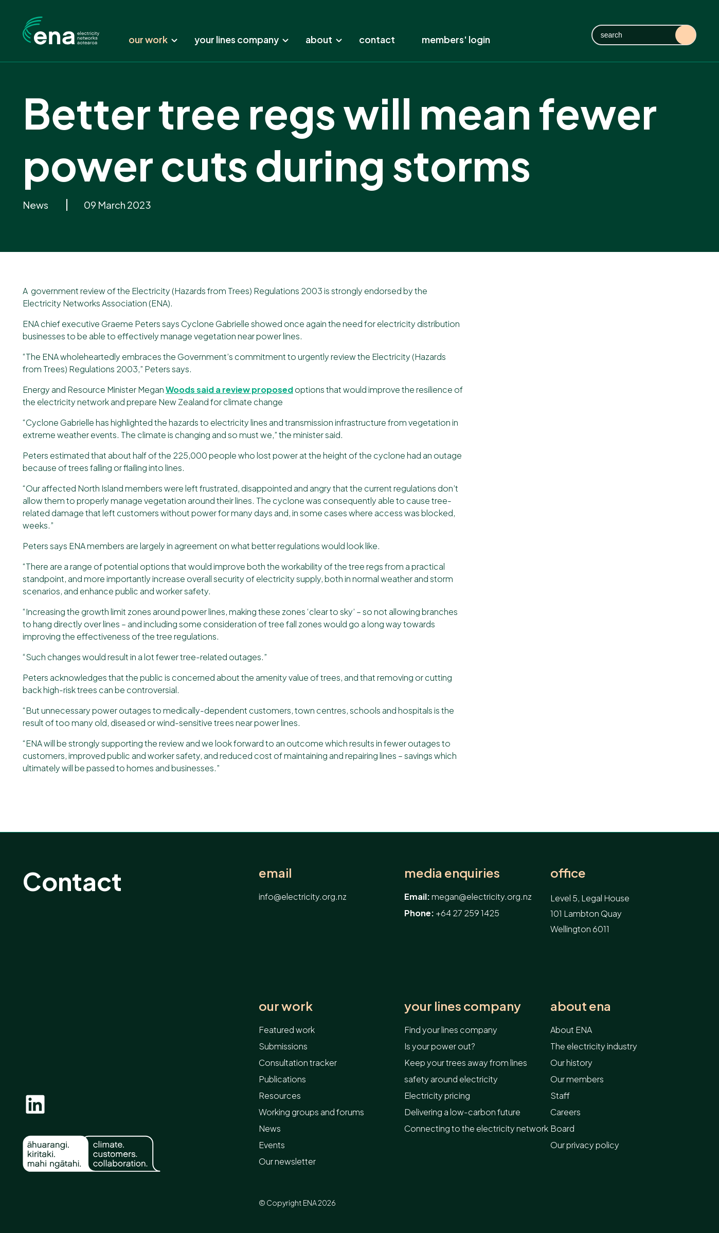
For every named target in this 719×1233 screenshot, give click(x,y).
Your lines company (241, 39)
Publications (282, 1079)
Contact (377, 39)
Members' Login (456, 39)
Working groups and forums (311, 1112)
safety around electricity (451, 1079)
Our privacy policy (584, 1144)
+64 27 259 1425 (467, 913)
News (36, 205)
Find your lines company (450, 1029)
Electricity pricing (437, 1095)
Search (685, 35)
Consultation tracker (298, 1062)
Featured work (287, 1029)
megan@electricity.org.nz (482, 896)
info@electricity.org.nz (303, 896)
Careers (565, 1112)
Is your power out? (439, 1046)
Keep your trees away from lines (465, 1062)
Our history (571, 1062)
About (324, 39)
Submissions (283, 1046)
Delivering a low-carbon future (462, 1112)
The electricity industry (593, 1046)
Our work (153, 39)
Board (562, 1128)
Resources (280, 1095)
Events (272, 1144)
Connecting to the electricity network (476, 1128)
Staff (560, 1095)
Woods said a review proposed (229, 389)
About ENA (580, 1006)
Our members (577, 1079)
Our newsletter (287, 1161)
